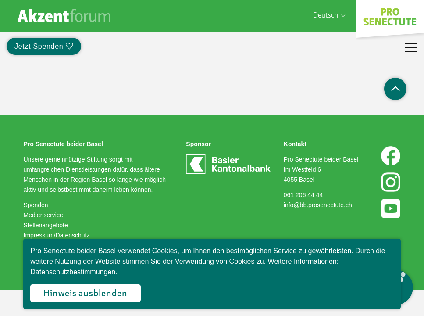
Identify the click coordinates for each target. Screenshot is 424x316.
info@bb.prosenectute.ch (318, 204)
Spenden (36, 204)
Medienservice (43, 215)
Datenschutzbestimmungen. (73, 272)
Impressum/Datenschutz (57, 235)
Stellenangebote (46, 225)
